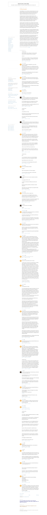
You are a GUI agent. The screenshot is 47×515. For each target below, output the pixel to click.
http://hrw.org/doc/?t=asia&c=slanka (12, 108)
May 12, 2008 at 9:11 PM (26, 482)
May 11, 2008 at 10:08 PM (26, 368)
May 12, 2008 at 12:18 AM (26, 403)
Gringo (23, 461)
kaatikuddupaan (24, 210)
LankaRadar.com (10, 42)
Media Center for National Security (12, 102)
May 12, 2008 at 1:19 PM (26, 447)
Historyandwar (10, 40)
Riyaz (22, 449)
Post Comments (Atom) (26, 496)
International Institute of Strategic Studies (13, 94)
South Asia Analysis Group (11, 97)
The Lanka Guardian (10, 44)
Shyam (23, 339)
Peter (22, 120)
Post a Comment (22, 493)
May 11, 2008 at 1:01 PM (26, 118)
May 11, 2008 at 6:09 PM (26, 233)
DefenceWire (23, 3)
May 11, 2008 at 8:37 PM (26, 257)
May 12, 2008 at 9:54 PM (26, 491)
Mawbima (9, 43)
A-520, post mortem (23, 9)
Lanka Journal (10, 41)
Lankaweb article (10, 90)
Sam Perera (23, 255)
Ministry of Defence (10, 103)
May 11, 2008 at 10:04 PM (26, 343)
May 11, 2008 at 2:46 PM (26, 189)
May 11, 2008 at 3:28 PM (26, 208)
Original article (10, 89)
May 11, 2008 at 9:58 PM (26, 337)
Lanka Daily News (10, 38)
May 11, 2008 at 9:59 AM (26, 87)
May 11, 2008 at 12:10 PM (26, 106)
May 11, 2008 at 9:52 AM (26, 74)
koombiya (23, 76)
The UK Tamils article (11, 81)
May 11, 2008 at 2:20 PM (26, 163)
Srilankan (23, 235)
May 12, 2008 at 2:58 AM (26, 409)
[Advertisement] (12, 21)
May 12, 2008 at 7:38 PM (26, 459)
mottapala (23, 165)
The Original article (10, 80)
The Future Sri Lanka (10, 45)
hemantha (23, 89)
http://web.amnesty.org (11, 107)
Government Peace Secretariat (11, 101)
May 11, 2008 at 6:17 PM (26, 253)
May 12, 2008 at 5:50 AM (26, 440)
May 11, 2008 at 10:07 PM (26, 357)
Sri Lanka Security (10, 39)
